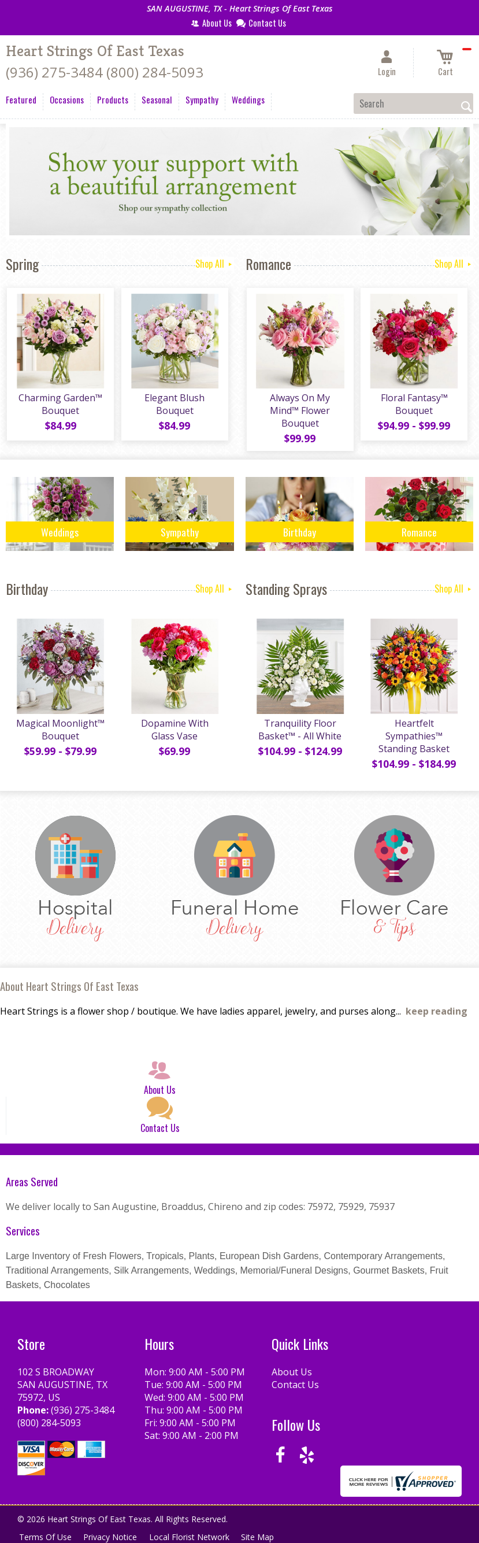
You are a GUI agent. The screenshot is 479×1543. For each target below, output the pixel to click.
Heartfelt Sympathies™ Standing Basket (413, 739)
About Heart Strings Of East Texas (69, 989)
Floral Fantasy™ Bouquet (413, 406)
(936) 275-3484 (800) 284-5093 (104, 72)
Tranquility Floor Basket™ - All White (299, 732)
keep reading (436, 1014)
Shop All (214, 264)
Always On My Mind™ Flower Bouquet (299, 412)
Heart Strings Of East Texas (95, 51)
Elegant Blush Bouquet (174, 406)
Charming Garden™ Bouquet (60, 406)
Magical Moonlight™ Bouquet (60, 732)
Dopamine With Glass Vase (173, 732)
